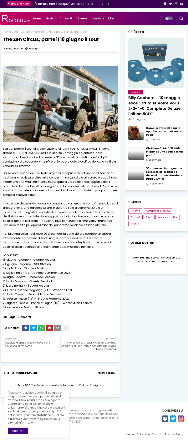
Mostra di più (106, 373)
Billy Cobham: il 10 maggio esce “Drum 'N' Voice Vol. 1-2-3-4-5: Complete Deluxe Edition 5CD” (154, 106)
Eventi (149, 217)
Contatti (157, 434)
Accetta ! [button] (18, 431)
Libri (111, 18)
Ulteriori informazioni (21, 422)
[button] (102, 4)
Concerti (65, 18)
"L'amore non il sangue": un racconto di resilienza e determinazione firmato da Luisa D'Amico (164, 174)
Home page (11, 32)
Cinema (81, 18)
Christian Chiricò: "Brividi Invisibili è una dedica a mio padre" (165, 152)
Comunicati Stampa (157, 211)
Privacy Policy (174, 434)
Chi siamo (143, 434)
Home (37, 18)
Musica (50, 18)
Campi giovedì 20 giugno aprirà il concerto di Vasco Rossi (164, 131)
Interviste (97, 18)
